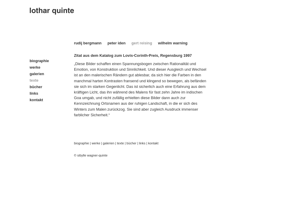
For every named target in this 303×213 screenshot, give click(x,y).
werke (35, 67)
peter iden (116, 43)
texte (120, 143)
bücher (36, 87)
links (34, 93)
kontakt (36, 100)
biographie (39, 61)
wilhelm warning (173, 43)
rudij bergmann (87, 43)
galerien (37, 74)
